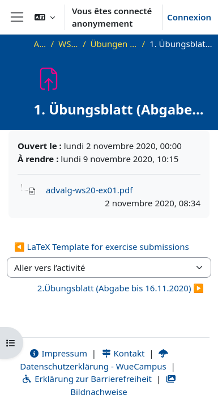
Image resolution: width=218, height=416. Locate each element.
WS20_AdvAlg (68, 43)
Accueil (40, 43)
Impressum (58, 353)
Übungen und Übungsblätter (114, 43)
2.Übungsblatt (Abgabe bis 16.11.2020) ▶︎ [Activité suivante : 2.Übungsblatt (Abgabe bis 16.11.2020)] (120, 288)
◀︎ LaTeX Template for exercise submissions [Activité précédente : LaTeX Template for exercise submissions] (101, 246)
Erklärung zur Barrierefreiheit (86, 378)
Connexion (189, 17)
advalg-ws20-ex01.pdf (89, 190)
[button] (44, 17)
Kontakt (123, 353)
